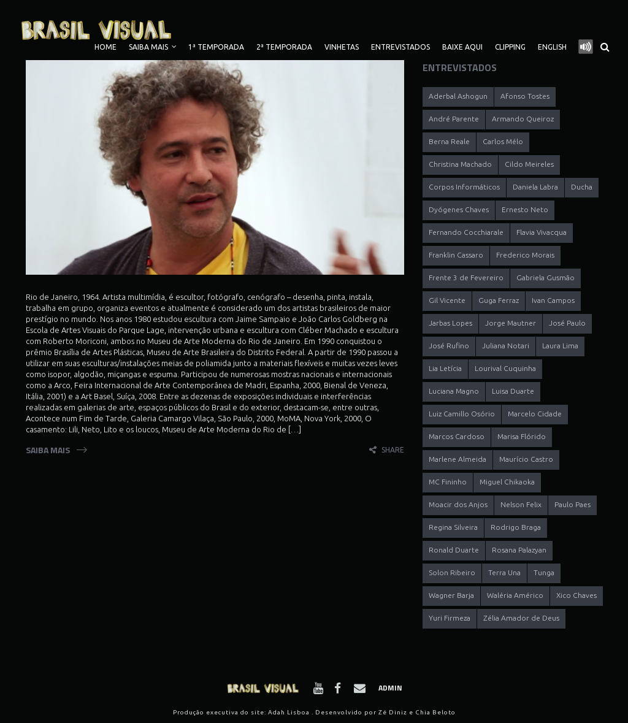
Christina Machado (460, 164)
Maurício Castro (526, 459)
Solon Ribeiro (452, 572)
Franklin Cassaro (456, 255)
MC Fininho (448, 482)
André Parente (454, 119)
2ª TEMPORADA (284, 47)
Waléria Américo (515, 595)
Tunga (544, 572)
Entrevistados (400, 47)
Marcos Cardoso (456, 436)
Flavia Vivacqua (541, 232)
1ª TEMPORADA (216, 47)
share (392, 450)
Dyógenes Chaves (459, 209)
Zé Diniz (392, 712)
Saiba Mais (148, 47)
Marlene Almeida (457, 459)
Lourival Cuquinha (505, 368)
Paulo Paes (572, 504)
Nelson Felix (521, 504)
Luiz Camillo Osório (462, 414)
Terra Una (504, 572)
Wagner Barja (451, 595)
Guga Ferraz (498, 300)
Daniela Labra (535, 187)
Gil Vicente (447, 300)
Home (105, 47)
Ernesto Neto (525, 209)
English (552, 47)
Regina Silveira (453, 527)
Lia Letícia (445, 368)
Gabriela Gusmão (545, 277)
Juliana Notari (505, 346)
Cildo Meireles (529, 164)
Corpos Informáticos (464, 187)
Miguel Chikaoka (507, 482)
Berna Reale (449, 141)
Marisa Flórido (521, 436)
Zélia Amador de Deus (521, 618)
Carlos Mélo (503, 141)
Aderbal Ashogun (458, 96)
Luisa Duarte (513, 391)
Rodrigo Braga (516, 527)
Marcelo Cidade (535, 414)
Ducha (581, 187)
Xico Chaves (576, 595)
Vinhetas (341, 47)
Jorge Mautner (510, 323)
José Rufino (449, 346)
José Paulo (567, 323)
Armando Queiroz (523, 119)
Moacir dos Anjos (458, 504)
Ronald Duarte (454, 550)
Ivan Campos (553, 300)
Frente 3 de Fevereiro (466, 277)
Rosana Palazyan (519, 550)
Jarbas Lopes (450, 323)
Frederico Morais (525, 255)
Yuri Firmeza (449, 618)
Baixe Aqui (462, 47)
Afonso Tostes (525, 96)
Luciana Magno (454, 391)
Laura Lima (560, 346)
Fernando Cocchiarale (466, 232)
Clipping (510, 47)
